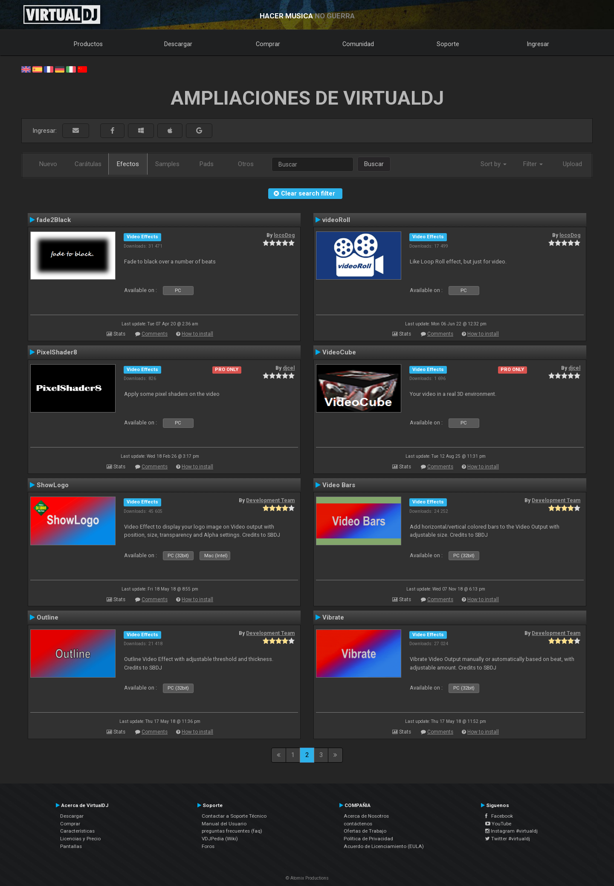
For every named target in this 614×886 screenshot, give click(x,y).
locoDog (284, 235)
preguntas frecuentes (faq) (232, 831)
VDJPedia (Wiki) (220, 839)
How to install (197, 334)
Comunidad (358, 44)
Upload (572, 164)
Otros (246, 164)
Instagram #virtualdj (511, 831)
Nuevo (48, 164)
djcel (289, 368)
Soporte (448, 44)
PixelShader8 (57, 352)
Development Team (270, 500)
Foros (208, 846)
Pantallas (71, 846)
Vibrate (333, 617)
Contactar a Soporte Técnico (234, 816)
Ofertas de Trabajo (365, 831)
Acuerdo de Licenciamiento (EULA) (384, 846)
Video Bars (338, 485)
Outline (47, 617)
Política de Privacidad (368, 839)
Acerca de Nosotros (366, 816)
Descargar (178, 44)
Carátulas (88, 164)
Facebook (499, 816)
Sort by (494, 164)
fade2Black (54, 220)
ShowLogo (53, 485)
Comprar (268, 44)
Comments (155, 334)
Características (77, 831)
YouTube (498, 824)
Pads (207, 164)
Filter (533, 164)
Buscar (374, 164)
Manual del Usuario (224, 824)
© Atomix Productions (307, 878)
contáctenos (358, 824)
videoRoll (336, 220)
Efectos (128, 164)
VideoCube (339, 352)
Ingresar (538, 44)
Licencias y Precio (80, 839)
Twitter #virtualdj (507, 839)
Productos (88, 44)
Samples (167, 164)
